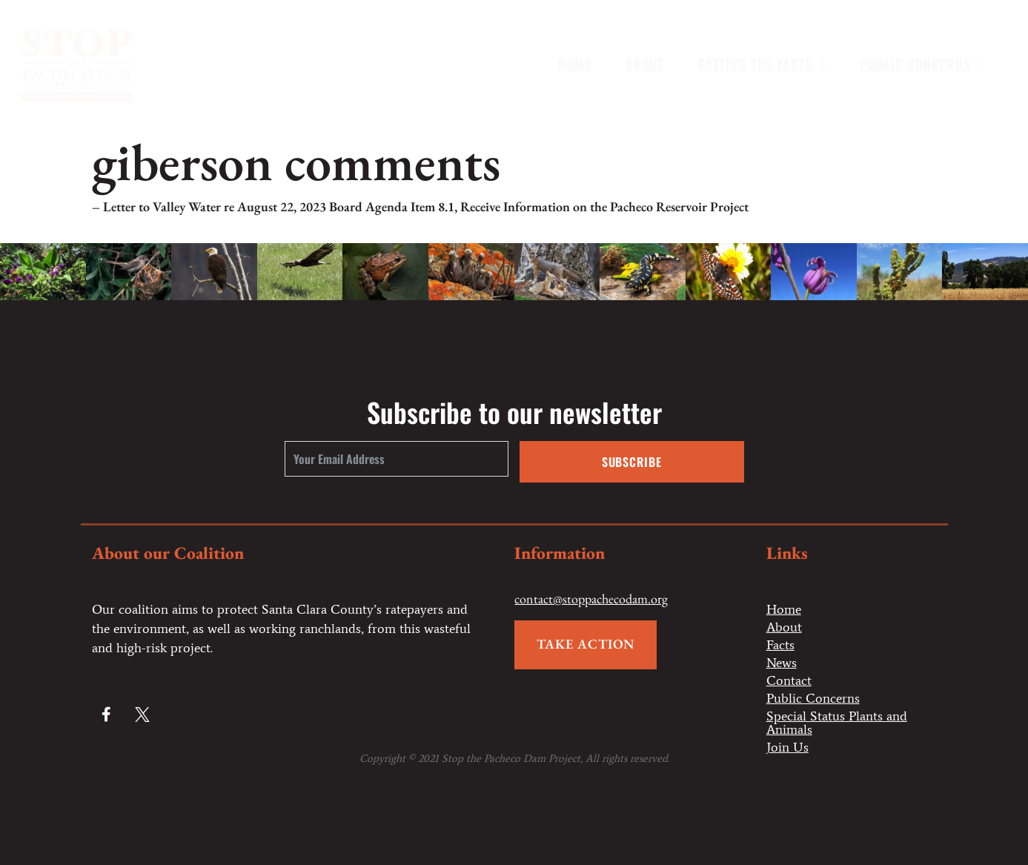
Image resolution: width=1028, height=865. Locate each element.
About (645, 63)
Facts (780, 645)
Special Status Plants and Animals (836, 722)
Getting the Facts (762, 63)
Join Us (787, 747)
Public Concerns (922, 63)
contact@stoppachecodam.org (591, 598)
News (781, 662)
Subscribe (632, 462)
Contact (789, 680)
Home (575, 63)
